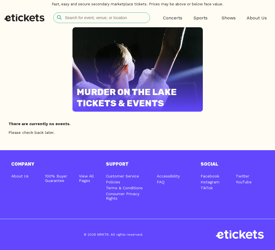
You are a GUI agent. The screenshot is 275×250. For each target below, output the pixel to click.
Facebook (210, 176)
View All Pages (86, 178)
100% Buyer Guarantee (56, 178)
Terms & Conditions (124, 188)
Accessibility (168, 176)
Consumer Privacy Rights (122, 196)
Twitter (242, 176)
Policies (113, 182)
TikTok (207, 188)
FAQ (161, 182)
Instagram (210, 182)
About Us (20, 176)
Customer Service (122, 176)
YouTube (244, 182)
